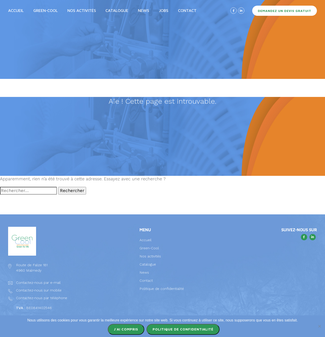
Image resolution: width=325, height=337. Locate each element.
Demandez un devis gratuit (284, 11)
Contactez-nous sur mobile (39, 290)
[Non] (319, 326)
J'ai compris (126, 329)
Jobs (163, 10)
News (143, 10)
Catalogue (116, 10)
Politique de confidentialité (162, 289)
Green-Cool (45, 10)
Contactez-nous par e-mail (38, 282)
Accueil (16, 10)
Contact (187, 10)
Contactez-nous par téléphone (41, 298)
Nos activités (81, 10)
